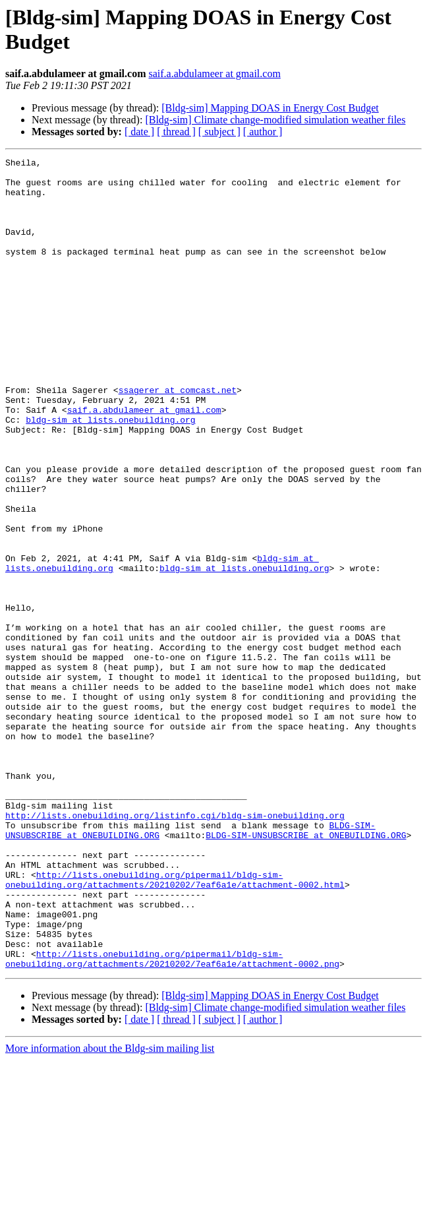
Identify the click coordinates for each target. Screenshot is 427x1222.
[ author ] (263, 131)
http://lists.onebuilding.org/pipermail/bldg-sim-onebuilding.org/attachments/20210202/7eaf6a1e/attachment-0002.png (172, 1120)
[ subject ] (219, 131)
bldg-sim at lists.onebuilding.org (110, 473)
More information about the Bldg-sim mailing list (109, 1210)
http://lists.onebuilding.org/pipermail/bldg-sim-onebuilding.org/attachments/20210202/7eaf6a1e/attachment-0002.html (175, 1025)
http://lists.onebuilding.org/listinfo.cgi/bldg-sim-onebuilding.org (175, 948)
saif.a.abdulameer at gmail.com (214, 73)
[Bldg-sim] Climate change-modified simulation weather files (275, 119)
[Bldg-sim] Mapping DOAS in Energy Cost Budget (269, 107)
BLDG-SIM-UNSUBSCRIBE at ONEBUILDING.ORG (306, 971)
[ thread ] (176, 131)
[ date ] (139, 131)
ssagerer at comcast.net (178, 437)
